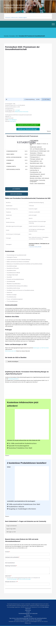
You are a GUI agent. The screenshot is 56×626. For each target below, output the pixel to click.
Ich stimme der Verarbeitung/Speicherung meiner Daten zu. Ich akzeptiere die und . (22, 578)
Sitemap (28, 615)
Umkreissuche (14, 17)
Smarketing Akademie (13, 378)
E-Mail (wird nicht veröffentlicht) (12, 557)
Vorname (7, 551)
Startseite (6, 36)
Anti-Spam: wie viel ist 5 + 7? (11, 581)
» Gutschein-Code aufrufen (35, 246)
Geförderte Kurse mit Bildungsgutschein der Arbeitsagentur (28, 620)
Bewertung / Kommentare (11, 565)
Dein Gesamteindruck (10, 562)
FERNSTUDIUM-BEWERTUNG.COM (20, 5)
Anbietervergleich (23, 17)
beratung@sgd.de (12, 119)
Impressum (28, 608)
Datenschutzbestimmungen (25, 579)
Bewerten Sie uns (28, 616)
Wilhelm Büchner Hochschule (21, 111)
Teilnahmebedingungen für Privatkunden (28, 613)
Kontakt (28, 612)
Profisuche (7, 17)
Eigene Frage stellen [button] (11, 528)
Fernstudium (12, 36)
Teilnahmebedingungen (12, 579)
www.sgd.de (13, 121)
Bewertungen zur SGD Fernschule (41, 347)
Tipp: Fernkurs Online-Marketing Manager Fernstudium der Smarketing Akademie (28, 618)
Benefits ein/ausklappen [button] (12, 361)
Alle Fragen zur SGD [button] (11, 531)
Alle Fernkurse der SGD (10, 351)
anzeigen (18, 110)
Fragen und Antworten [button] (12, 525)
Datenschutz (8, 575)
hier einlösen (46, 607)
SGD (17, 36)
